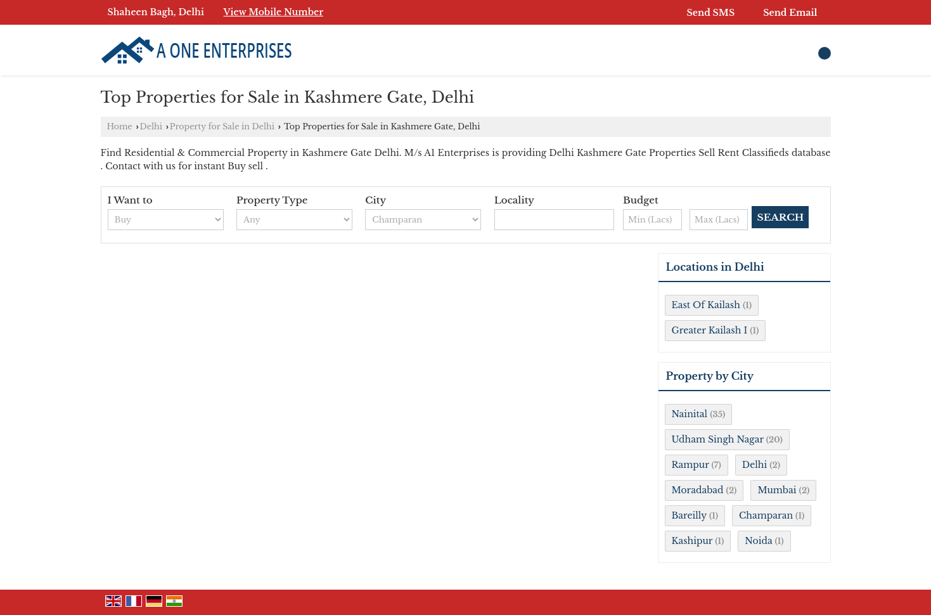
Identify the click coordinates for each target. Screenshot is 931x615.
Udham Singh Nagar (718, 439)
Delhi (151, 126)
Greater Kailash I (710, 330)
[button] (274, 12)
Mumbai (776, 490)
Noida (758, 541)
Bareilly (689, 515)
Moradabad (698, 490)
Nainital (690, 414)
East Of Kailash (706, 305)
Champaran (766, 515)
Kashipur (692, 541)
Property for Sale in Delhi (222, 126)
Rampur (690, 464)
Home (119, 126)
